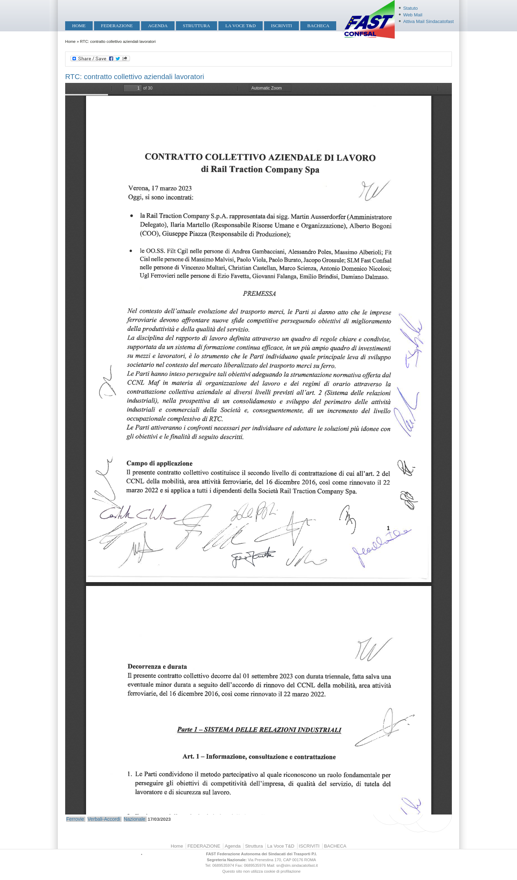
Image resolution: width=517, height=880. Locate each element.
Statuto (410, 8)
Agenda (158, 25)
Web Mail (412, 14)
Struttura (196, 25)
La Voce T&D (240, 25)
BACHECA (318, 25)
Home (79, 25)
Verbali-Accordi (103, 819)
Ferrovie (75, 819)
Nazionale (134, 819)
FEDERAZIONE (117, 25)
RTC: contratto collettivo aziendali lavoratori (134, 76)
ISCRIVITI (281, 25)
